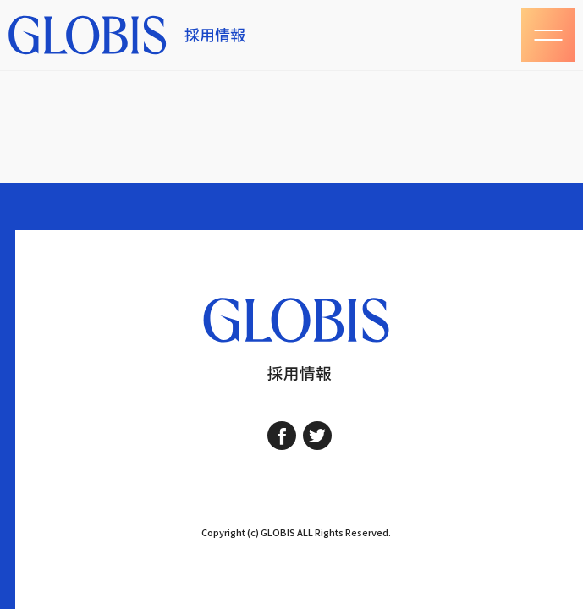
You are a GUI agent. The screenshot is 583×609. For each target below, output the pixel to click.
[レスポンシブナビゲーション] (548, 35)
